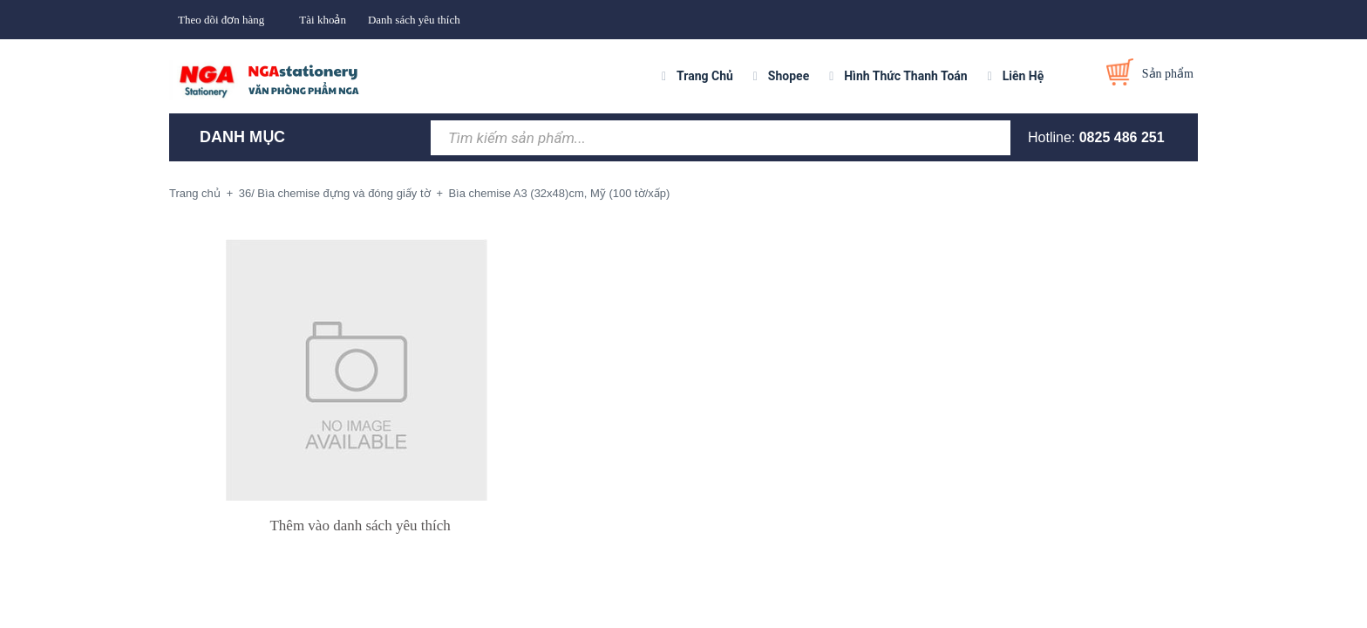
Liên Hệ (1023, 76)
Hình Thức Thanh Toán (905, 76)
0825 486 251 (1122, 137)
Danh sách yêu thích (414, 19)
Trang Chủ (705, 76)
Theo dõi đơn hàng (221, 19)
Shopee (788, 76)
